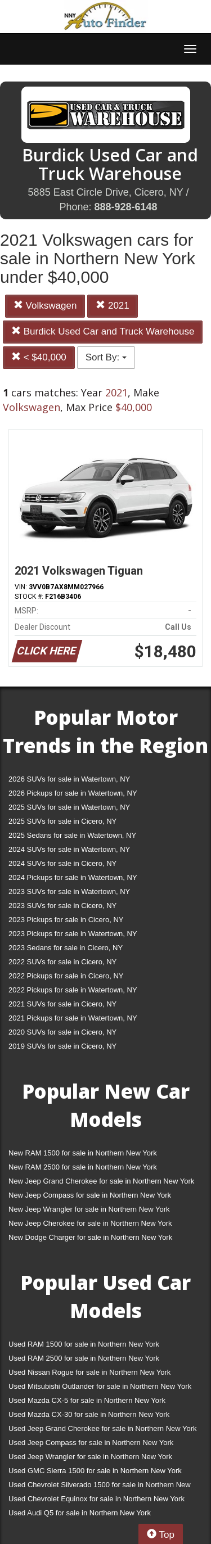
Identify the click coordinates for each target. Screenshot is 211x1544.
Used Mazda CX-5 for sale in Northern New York (86, 1400)
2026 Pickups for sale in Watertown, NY (72, 793)
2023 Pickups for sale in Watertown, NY (72, 933)
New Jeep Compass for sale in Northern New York (89, 1195)
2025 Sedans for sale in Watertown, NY (72, 835)
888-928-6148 (125, 207)
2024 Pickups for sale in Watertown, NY (72, 877)
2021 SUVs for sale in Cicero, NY (62, 1004)
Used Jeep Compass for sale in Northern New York (90, 1442)
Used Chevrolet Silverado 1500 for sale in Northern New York (99, 1486)
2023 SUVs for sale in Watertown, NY (69, 891)
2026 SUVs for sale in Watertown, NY (69, 779)
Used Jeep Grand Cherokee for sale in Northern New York (102, 1428)
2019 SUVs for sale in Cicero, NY (62, 1046)
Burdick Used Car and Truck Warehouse (102, 331)
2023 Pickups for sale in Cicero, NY (65, 919)
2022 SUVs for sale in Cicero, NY (62, 962)
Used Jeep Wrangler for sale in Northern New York (90, 1456)
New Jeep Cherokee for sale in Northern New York (90, 1223)
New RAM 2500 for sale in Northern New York (82, 1167)
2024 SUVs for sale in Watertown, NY (69, 849)
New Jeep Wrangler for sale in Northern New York (89, 1209)
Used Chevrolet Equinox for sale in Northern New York (96, 1499)
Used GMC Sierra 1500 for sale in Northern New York (95, 1470)
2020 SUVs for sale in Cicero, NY (62, 1032)
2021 (112, 305)
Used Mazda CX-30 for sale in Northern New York (88, 1414)
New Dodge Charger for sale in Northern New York (90, 1237)
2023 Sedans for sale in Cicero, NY (65, 947)
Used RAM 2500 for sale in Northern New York (83, 1358)
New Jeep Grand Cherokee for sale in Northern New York (101, 1181)
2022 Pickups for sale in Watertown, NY (72, 990)
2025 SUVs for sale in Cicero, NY (62, 821)
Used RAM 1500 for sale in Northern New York (83, 1344)
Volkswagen (45, 305)
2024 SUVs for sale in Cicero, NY (62, 863)
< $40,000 (38, 357)
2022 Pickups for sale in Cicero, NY (65, 976)
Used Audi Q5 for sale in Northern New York (79, 1513)
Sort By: (106, 357)
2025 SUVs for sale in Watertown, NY (69, 807)
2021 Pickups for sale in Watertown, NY (72, 1018)
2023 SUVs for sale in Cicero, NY (62, 905)
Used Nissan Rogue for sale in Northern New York (89, 1372)
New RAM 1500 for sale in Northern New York (82, 1153)
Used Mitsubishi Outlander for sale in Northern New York (99, 1386)
